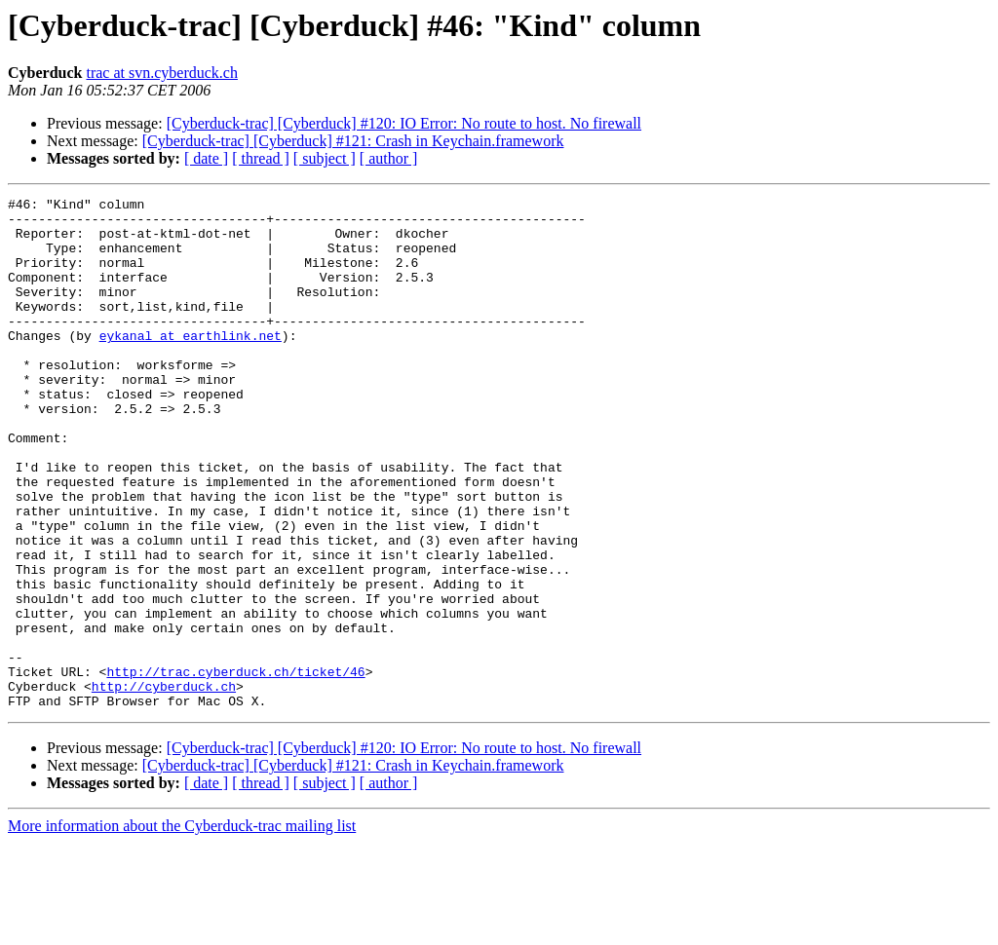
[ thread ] (260, 158)
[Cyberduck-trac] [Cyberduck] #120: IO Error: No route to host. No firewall (404, 123)
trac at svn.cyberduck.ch (161, 72)
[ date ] (206, 158)
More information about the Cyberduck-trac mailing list (182, 928)
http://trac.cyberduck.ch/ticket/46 (235, 767)
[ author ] (389, 158)
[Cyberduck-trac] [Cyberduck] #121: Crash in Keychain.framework (353, 140)
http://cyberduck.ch (164, 785)
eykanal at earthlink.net (190, 364)
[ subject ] (324, 158)
